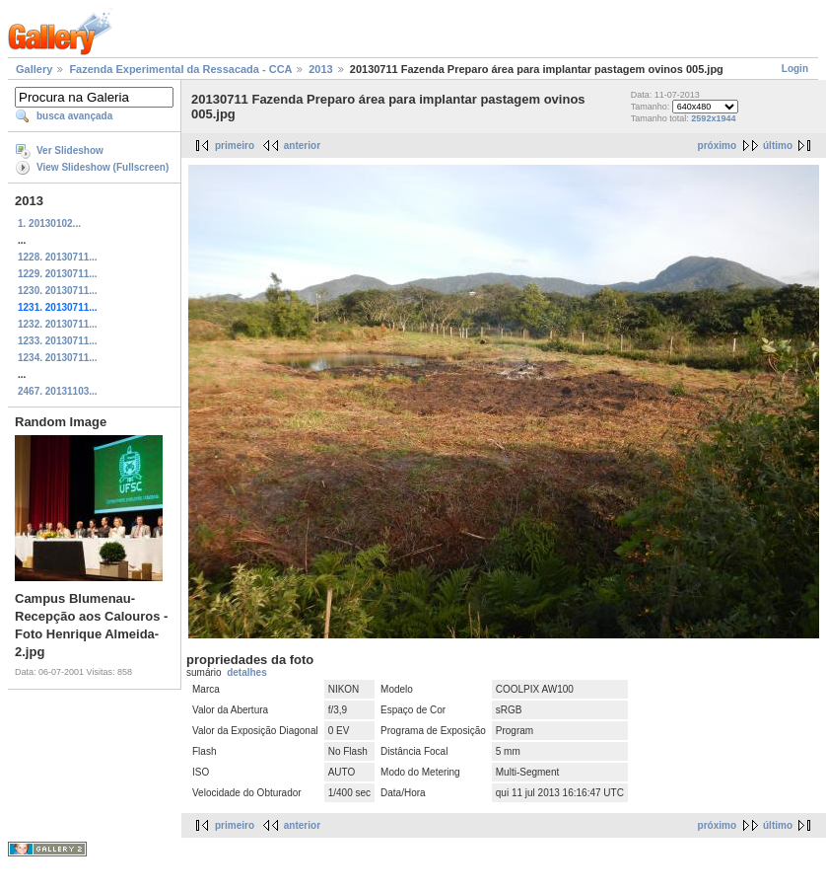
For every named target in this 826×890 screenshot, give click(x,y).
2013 (320, 69)
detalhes (247, 672)
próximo (717, 145)
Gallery (34, 69)
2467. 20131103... (58, 391)
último (777, 145)
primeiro (234, 145)
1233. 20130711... (58, 340)
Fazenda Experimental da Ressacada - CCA (180, 69)
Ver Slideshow (69, 150)
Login (795, 68)
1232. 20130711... (58, 324)
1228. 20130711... (58, 257)
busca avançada (74, 116)
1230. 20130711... (58, 290)
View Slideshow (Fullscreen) (102, 167)
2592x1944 (713, 118)
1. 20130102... (49, 223)
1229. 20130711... (58, 273)
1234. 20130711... (58, 357)
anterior (302, 145)
